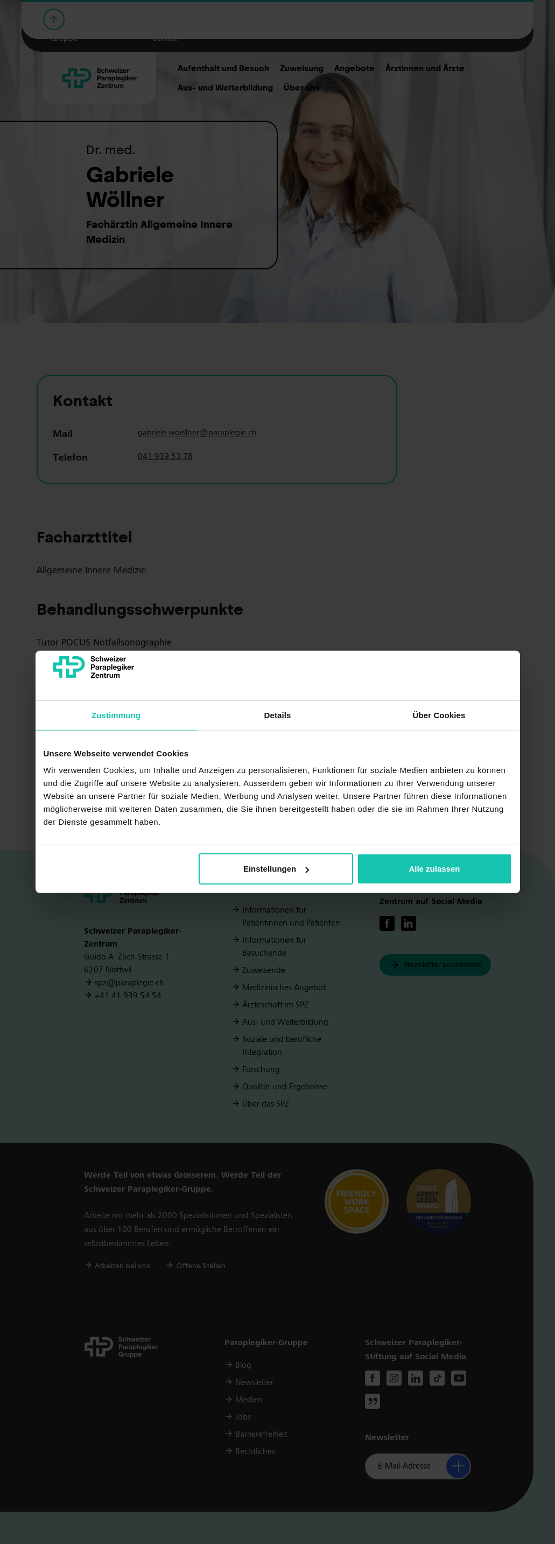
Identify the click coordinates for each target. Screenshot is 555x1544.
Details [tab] (277, 715)
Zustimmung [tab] (116, 715)
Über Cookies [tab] (439, 715)
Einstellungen (276, 868)
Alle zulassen (434, 868)
